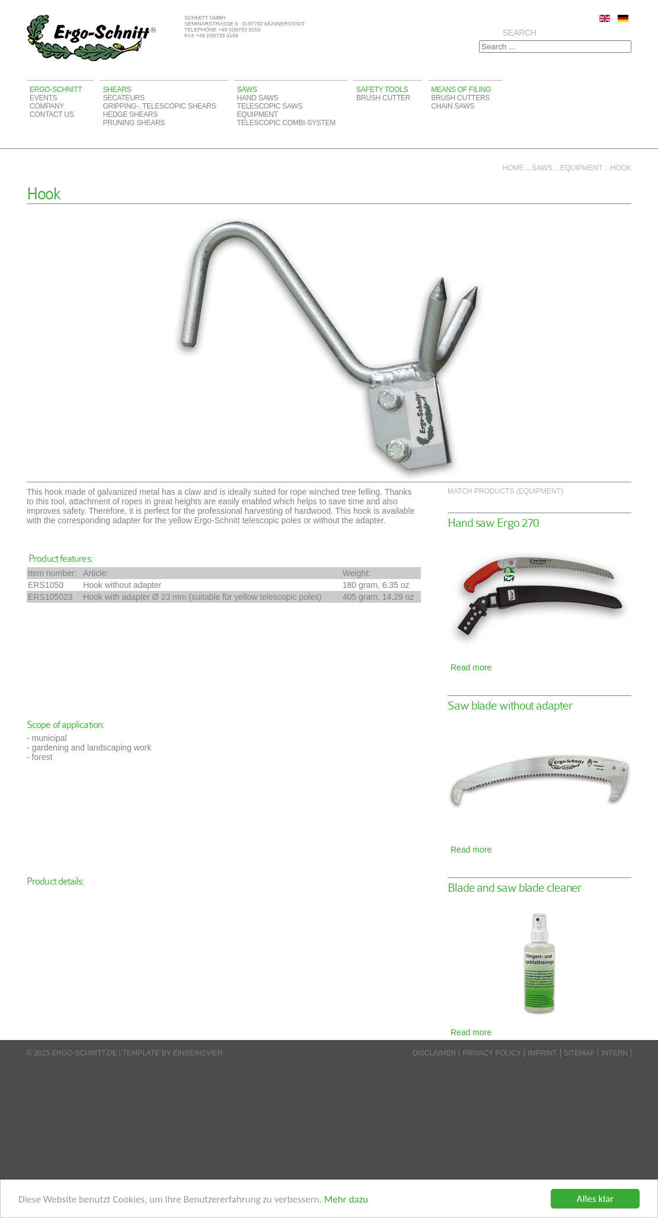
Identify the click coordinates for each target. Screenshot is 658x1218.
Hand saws (258, 98)
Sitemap (579, 1053)
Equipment (257, 114)
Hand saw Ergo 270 (493, 523)
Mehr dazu (346, 1199)
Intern (614, 1053)
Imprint (542, 1053)
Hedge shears (130, 114)
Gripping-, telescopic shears (159, 106)
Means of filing (461, 89)
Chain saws (452, 106)
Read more (471, 667)
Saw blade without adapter (510, 706)
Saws (247, 89)
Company (47, 106)
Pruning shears (134, 123)
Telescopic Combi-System (286, 123)
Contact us (52, 114)
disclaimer (434, 1053)
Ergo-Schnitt (56, 89)
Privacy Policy (491, 1053)
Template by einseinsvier (173, 1053)
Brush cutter (383, 98)
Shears (117, 89)
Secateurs (123, 98)
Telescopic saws (270, 106)
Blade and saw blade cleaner (515, 888)
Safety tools (382, 89)
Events (44, 98)
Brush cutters (460, 98)
